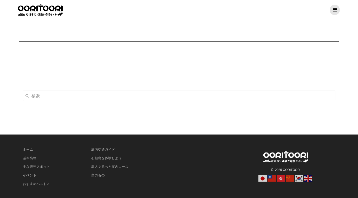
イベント (29, 175)
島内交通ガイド (103, 149)
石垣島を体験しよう (106, 158)
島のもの (98, 175)
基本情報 (29, 158)
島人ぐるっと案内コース (109, 166)
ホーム (28, 149)
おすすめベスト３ (36, 183)
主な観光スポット (36, 166)
